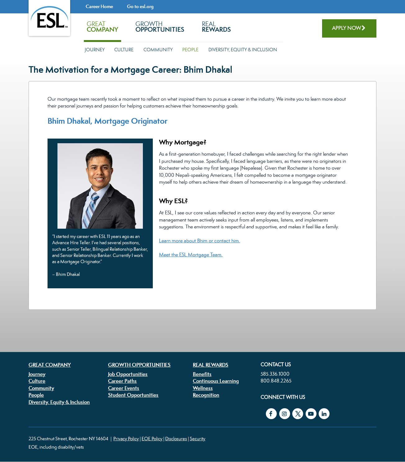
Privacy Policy (126, 438)
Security (197, 438)
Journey (95, 50)
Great (102, 27)
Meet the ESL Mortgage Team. (191, 254)
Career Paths (122, 380)
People (190, 50)
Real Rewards (210, 364)
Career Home (99, 6)
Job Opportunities (128, 374)
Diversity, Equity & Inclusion (242, 50)
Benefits (202, 374)
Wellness (203, 388)
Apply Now (346, 28)
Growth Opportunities (139, 364)
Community (158, 50)
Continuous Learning (216, 380)
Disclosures (176, 438)
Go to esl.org (140, 6)
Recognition (206, 394)
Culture (124, 50)
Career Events (123, 388)
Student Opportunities (133, 394)
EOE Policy (152, 438)
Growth (159, 27)
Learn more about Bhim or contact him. (199, 240)
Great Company (50, 364)
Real (216, 27)
